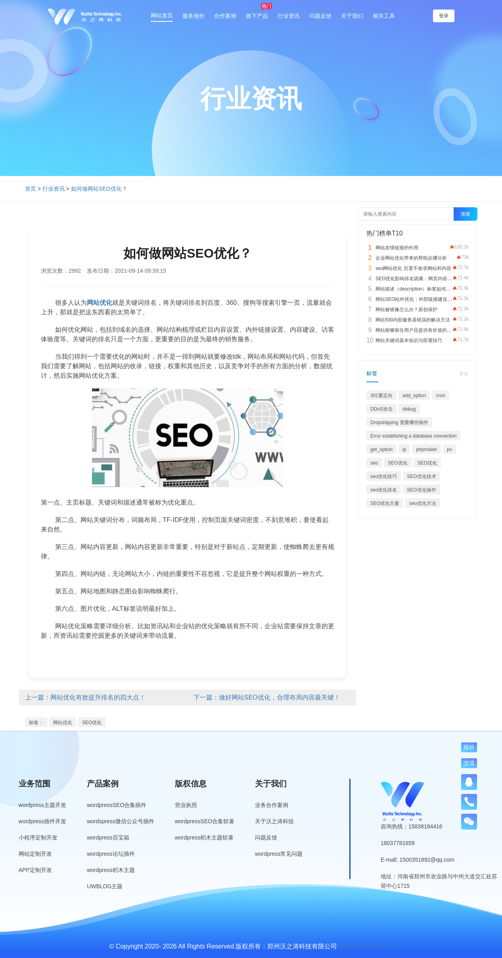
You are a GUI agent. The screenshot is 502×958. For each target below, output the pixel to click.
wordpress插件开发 (43, 821)
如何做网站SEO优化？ (99, 188)
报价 (469, 747)
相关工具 (384, 16)
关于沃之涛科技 (274, 821)
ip (404, 449)
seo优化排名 (383, 490)
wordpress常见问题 (279, 854)
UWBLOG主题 (105, 886)
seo (374, 463)
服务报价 (193, 16)
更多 (464, 374)
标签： (36, 722)
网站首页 (162, 15)
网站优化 (62, 722)
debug (409, 409)
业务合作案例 (271, 805)
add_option (414, 395)
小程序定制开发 (38, 837)
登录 (443, 16)
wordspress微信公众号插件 (120, 821)
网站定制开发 (35, 854)
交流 (469, 763)
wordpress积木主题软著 (204, 837)
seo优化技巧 (383, 476)
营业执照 (186, 805)
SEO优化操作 (421, 490)
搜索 (465, 214)
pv (449, 449)
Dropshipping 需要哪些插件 (399, 422)
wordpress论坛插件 (111, 854)
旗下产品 (257, 16)
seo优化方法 (422, 503)
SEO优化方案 (384, 503)
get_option (381, 449)
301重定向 (381, 395)
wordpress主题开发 (43, 805)
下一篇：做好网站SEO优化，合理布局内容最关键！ (267, 697)
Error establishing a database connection (413, 436)
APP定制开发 (35, 870)
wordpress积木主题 (111, 870)
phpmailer (426, 449)
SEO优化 (92, 722)
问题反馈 (320, 16)
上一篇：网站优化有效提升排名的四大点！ (85, 697)
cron (440, 395)
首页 (30, 188)
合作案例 (225, 16)
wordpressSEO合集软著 (204, 821)
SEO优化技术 (421, 476)
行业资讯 (289, 16)
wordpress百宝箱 (108, 837)
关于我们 (352, 16)
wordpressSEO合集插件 (116, 805)
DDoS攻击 (381, 409)
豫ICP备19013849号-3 (365, 946)
